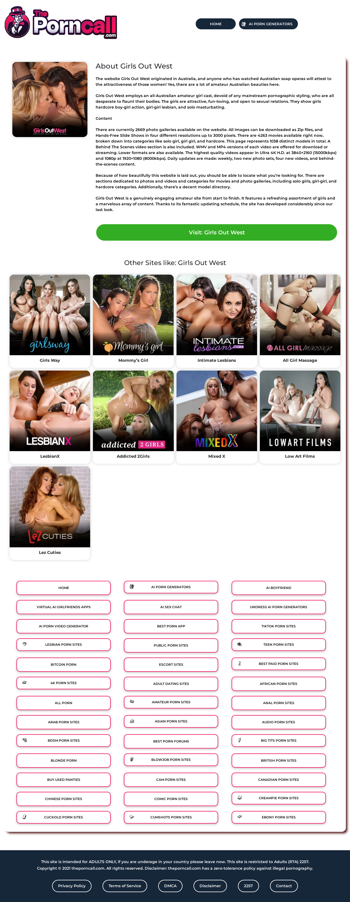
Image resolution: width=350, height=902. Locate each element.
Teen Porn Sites (278, 644)
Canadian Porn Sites (278, 780)
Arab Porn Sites (63, 722)
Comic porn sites (171, 799)
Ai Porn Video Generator (63, 626)
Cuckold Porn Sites (63, 817)
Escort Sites (171, 664)
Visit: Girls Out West (217, 232)
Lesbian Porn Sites (63, 644)
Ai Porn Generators (270, 24)
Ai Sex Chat (171, 607)
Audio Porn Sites (278, 722)
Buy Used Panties (63, 780)
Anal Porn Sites (278, 703)
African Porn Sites (278, 684)
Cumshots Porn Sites (171, 817)
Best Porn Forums (171, 741)
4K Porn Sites (63, 683)
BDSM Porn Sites (64, 740)
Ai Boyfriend (278, 588)
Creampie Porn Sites (279, 798)
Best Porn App (171, 626)
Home (216, 24)
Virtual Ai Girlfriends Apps (64, 607)
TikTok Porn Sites (278, 626)
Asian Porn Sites (171, 721)
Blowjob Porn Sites (171, 760)
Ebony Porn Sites (279, 817)
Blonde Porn (64, 760)
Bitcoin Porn (63, 664)
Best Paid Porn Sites (278, 664)
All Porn (63, 703)
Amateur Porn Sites (171, 702)
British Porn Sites (279, 760)
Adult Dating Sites (171, 684)
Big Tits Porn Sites (279, 740)
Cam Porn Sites (171, 780)
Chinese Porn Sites (63, 799)
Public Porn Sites (171, 645)
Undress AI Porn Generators (278, 607)
